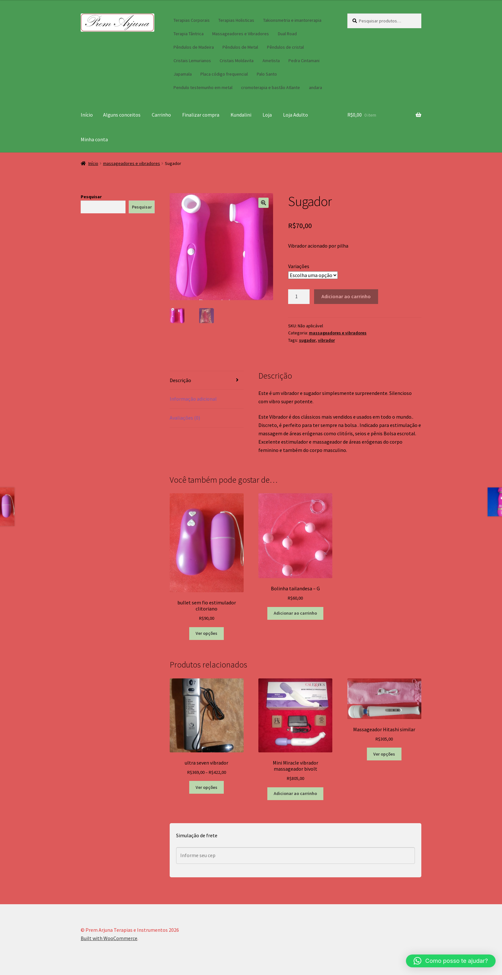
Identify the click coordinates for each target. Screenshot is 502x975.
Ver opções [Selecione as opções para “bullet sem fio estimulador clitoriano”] (206, 633)
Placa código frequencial (224, 74)
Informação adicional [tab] (193, 399)
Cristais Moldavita (237, 60)
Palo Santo (267, 74)
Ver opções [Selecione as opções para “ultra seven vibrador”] (206, 787)
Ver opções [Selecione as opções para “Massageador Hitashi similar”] (384, 754)
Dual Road (287, 34)
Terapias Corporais (192, 20)
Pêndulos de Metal (240, 47)
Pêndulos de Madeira (194, 47)
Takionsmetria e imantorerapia (292, 20)
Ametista (271, 60)
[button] (263, 203)
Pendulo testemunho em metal (203, 87)
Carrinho (161, 114)
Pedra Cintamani (304, 60)
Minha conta (94, 139)
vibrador (326, 340)
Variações (298, 266)
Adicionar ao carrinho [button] (295, 613)
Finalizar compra (200, 114)
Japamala (183, 74)
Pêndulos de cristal (285, 47)
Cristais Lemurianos (192, 60)
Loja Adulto (295, 114)
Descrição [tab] (180, 380)
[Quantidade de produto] (299, 296)
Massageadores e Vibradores (240, 34)
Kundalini (241, 114)
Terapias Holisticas (236, 20)
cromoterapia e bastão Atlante (270, 87)
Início (87, 114)
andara (315, 87)
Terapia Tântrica (189, 34)
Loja (267, 114)
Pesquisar (91, 197)
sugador (307, 340)
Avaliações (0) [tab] (185, 417)
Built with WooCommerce (109, 938)
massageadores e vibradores (131, 163)
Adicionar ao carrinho (346, 296)
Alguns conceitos (122, 114)
